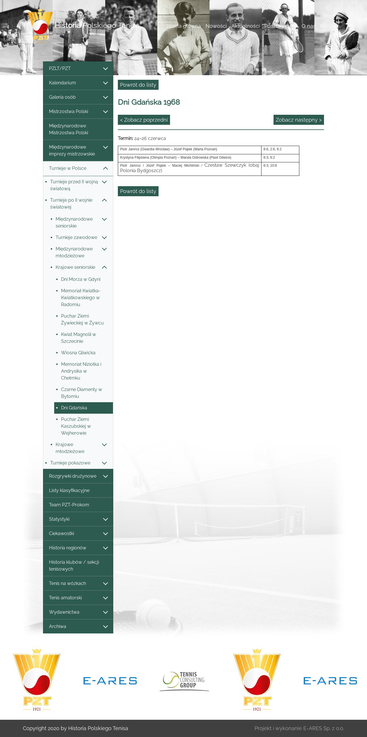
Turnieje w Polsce (78, 169)
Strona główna (183, 26)
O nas (309, 26)
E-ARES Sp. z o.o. (323, 728)
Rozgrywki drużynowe (78, 476)
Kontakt (329, 26)
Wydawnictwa (78, 612)
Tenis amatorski (78, 598)
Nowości (216, 26)
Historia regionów (78, 548)
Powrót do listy (138, 85)
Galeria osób (78, 97)
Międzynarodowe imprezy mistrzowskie (78, 150)
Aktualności (245, 26)
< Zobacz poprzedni (144, 120)
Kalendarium (78, 83)
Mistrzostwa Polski (78, 112)
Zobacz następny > (299, 120)
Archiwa (78, 627)
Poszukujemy (280, 26)
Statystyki (78, 519)
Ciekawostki (78, 534)
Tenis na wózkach (78, 584)
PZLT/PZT (78, 69)
